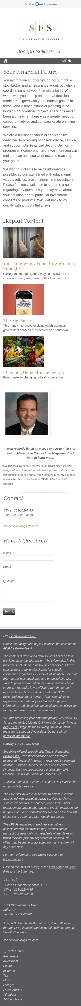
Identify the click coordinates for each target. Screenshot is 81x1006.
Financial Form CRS (23, 636)
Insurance (9, 970)
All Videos (10, 994)
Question (9, 581)
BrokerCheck (24, 648)
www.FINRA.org (49, 854)
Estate (7, 966)
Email (7, 566)
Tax (5, 975)
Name (7, 552)
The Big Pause (17, 320)
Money (7, 980)
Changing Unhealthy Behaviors (33, 372)
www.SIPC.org (13, 859)
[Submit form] (9, 611)
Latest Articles (12, 990)
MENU (66, 61)
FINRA (7, 756)
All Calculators (12, 999)
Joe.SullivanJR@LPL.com (20, 526)
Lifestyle (8, 985)
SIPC (16, 756)
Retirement (10, 956)
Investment (10, 961)
